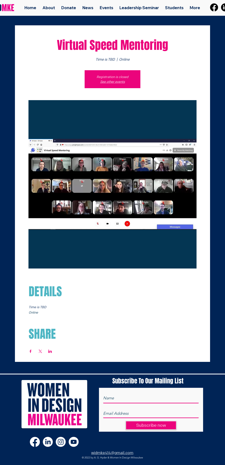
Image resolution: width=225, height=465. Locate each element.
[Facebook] (214, 7)
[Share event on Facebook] (30, 351)
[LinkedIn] (48, 442)
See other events (112, 82)
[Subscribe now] (151, 425)
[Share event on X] (40, 351)
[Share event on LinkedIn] (50, 351)
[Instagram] (61, 442)
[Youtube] (74, 442)
